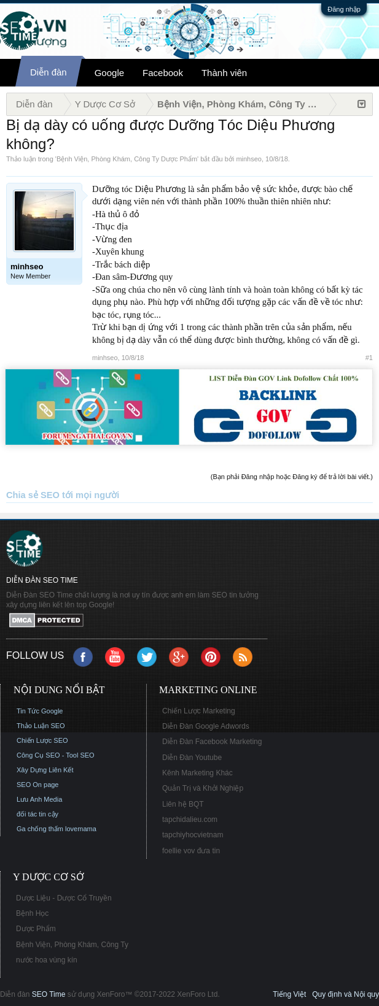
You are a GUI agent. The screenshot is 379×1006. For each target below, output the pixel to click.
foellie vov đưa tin (191, 851)
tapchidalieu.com (189, 819)
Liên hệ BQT (183, 804)
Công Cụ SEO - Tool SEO (56, 755)
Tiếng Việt (289, 994)
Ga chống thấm (40, 828)
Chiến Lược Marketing (198, 711)
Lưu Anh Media (39, 799)
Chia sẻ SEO (33, 495)
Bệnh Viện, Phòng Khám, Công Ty (72, 944)
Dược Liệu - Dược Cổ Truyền (64, 898)
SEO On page (38, 784)
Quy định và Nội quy (345, 994)
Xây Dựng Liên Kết (45, 770)
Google (109, 72)
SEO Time (49, 994)
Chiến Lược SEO (42, 740)
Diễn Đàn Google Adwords (205, 726)
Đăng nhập (344, 9)
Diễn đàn (48, 72)
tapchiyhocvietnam (192, 835)
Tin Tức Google (40, 711)
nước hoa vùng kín (46, 960)
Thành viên (224, 72)
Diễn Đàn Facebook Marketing (212, 741)
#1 (369, 357)
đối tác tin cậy (37, 814)
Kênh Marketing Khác (197, 773)
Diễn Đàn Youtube (192, 757)
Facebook (163, 72)
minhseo (249, 159)
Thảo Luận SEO (41, 725)
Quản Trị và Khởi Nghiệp (202, 788)
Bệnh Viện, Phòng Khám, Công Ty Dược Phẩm (127, 159)
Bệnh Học (32, 913)
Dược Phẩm (36, 928)
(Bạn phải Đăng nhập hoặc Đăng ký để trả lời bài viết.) (292, 476)
